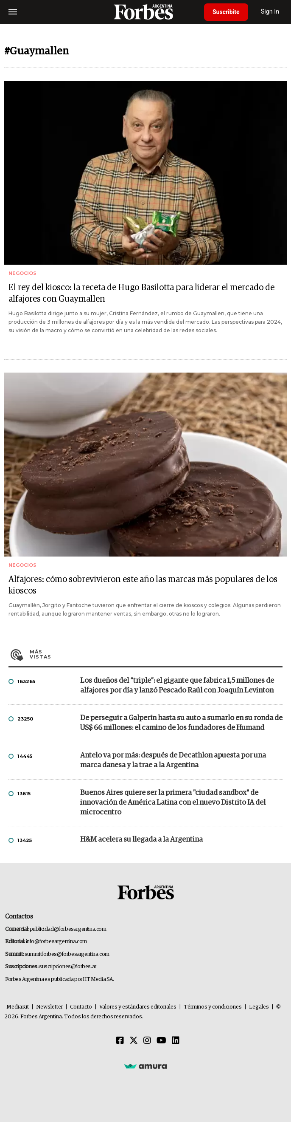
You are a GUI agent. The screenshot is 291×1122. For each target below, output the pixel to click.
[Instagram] (147, 1040)
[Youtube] (161, 1040)
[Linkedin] (175, 1040)
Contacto (81, 1007)
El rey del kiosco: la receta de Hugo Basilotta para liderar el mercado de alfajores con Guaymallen (141, 293)
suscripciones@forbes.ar (67, 966)
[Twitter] (133, 1040)
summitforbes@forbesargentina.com (67, 954)
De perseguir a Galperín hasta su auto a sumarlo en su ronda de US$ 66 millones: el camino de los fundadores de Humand (181, 723)
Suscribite (226, 11)
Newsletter (49, 1007)
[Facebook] (120, 1040)
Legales (259, 1007)
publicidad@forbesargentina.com (68, 929)
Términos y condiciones (213, 1007)
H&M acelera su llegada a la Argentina (141, 839)
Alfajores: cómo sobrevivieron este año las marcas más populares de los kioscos (142, 585)
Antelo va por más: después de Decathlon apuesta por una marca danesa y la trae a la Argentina (173, 760)
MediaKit (17, 1007)
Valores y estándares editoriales (137, 1007)
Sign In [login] (270, 11)
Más (156, 654)
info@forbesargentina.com (56, 941)
